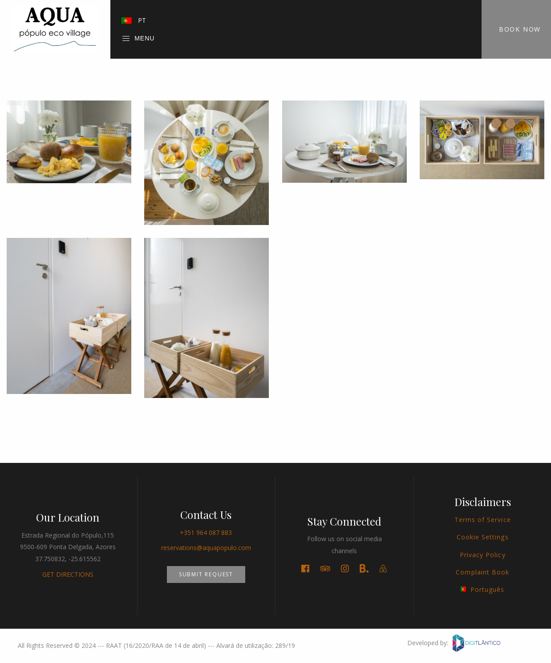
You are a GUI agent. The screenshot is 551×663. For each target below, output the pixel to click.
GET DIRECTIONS (67, 574)
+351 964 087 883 (206, 532)
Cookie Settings (483, 537)
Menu (138, 38)
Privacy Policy (483, 554)
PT (134, 20)
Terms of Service (482, 519)
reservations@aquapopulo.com (206, 547)
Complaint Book (482, 572)
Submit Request (206, 574)
